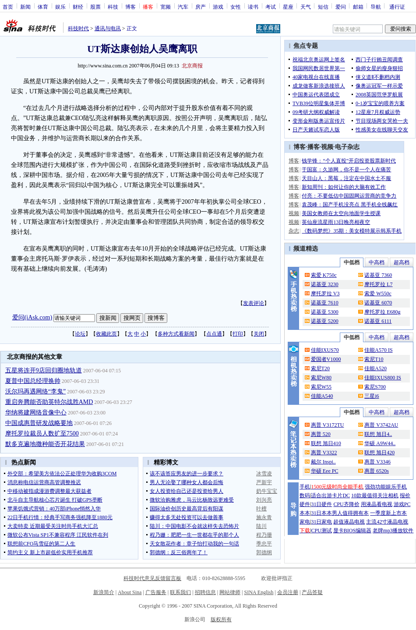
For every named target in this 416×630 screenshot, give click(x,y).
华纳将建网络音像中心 (36, 412)
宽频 (165, 6)
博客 (130, 6)
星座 (288, 6)
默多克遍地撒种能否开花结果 (45, 444)
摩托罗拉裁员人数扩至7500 (42, 433)
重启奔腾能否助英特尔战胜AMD (49, 402)
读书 (253, 6)
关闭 (259, 334)
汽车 (183, 6)
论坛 (80, 334)
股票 (95, 6)
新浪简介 (103, 592)
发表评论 (253, 303)
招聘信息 (205, 592)
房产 (200, 6)
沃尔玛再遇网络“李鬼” (35, 391)
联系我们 (180, 592)
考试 (270, 6)
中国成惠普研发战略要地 (39, 423)
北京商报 (192, 66)
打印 (238, 334)
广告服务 (155, 592)
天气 (305, 6)
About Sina (129, 592)
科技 (113, 6)
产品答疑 (312, 592)
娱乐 (60, 6)
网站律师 (229, 592)
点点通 (214, 334)
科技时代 (78, 28)
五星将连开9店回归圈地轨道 (43, 370)
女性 (235, 6)
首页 (8, 6)
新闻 (25, 6)
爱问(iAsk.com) (32, 317)
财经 (78, 6)
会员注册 (287, 592)
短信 (323, 6)
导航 (375, 6)
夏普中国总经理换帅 (32, 381)
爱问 (340, 6)
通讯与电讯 (108, 28)
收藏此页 (106, 334)
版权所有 (221, 619)
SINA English (258, 592)
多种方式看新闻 (176, 334)
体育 (43, 6)
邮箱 (358, 6)
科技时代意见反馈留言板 (152, 578)
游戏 (218, 6)
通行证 (397, 6)
